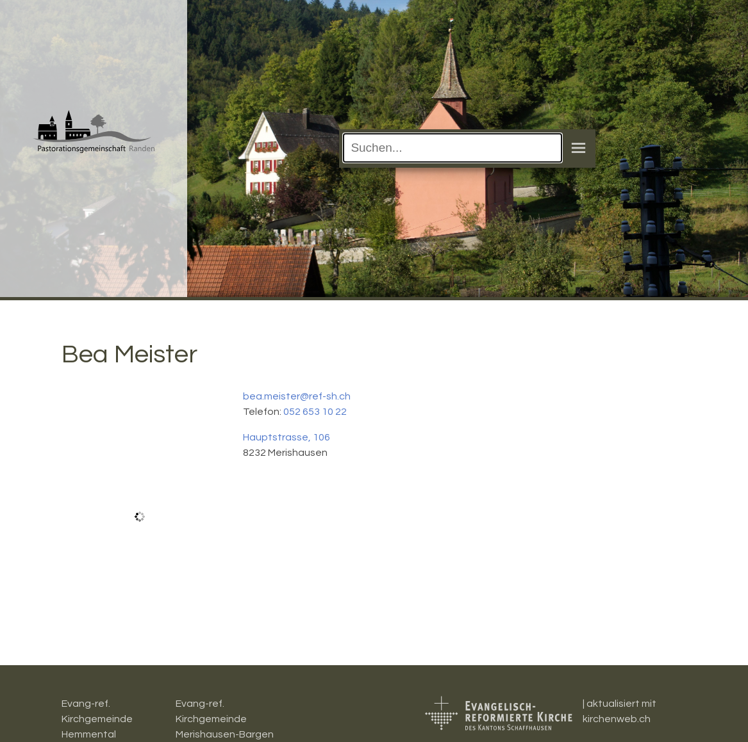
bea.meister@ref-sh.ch (297, 396)
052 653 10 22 (315, 412)
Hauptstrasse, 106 (286, 437)
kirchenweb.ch (617, 719)
